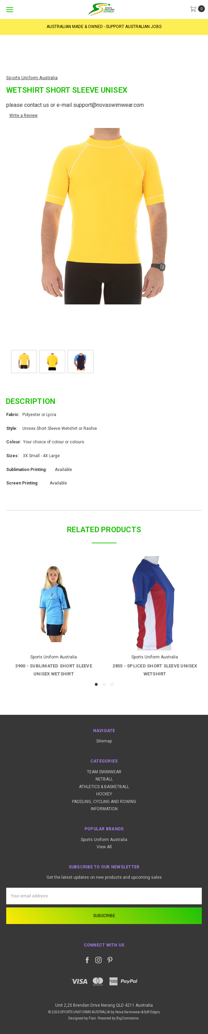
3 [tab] (112, 684)
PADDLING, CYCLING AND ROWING (104, 801)
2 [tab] (104, 684)
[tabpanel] (53, 617)
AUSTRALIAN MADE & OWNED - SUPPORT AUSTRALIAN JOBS (104, 26)
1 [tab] (96, 684)
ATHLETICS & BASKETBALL (104, 786)
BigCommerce (127, 1018)
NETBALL (104, 779)
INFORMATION (104, 808)
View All (104, 846)
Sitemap (104, 741)
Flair (92, 1018)
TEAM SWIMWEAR (104, 771)
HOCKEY (104, 794)
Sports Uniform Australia (104, 839)
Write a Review (23, 115)
